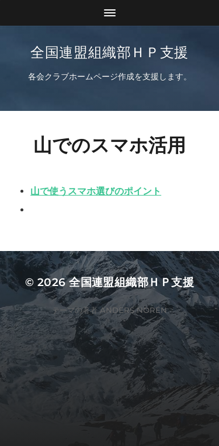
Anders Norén (133, 310)
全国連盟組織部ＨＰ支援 (109, 52)
